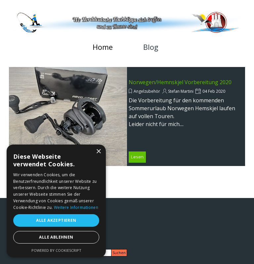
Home (103, 47)
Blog (150, 47)
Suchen (119, 252)
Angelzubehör (147, 91)
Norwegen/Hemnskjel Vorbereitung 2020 (180, 82)
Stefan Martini (180, 91)
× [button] (98, 151)
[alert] (56, 201)
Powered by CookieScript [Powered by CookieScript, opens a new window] (56, 250)
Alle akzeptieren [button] (56, 220)
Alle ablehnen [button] (56, 237)
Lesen (137, 157)
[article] (127, 116)
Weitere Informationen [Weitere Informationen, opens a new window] (76, 207)
